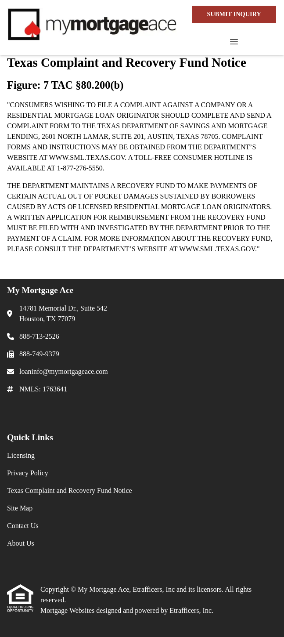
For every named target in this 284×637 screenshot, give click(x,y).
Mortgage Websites (68, 610)
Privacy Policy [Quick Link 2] (27, 473)
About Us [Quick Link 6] (20, 543)
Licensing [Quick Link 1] (21, 455)
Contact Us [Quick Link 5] (23, 525)
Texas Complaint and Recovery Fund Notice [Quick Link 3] (69, 490)
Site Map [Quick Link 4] (19, 508)
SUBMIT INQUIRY (234, 14)
